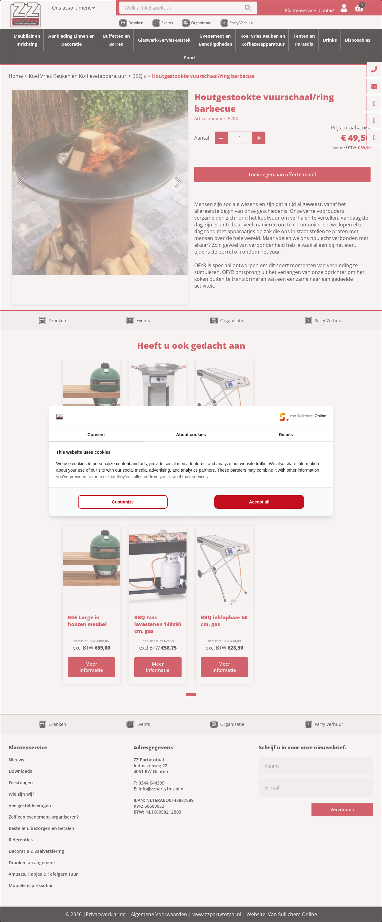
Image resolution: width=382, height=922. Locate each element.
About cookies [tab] (191, 434)
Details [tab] (286, 434)
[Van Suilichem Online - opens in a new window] (303, 417)
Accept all (259, 501)
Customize (123, 501)
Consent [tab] (96, 434)
